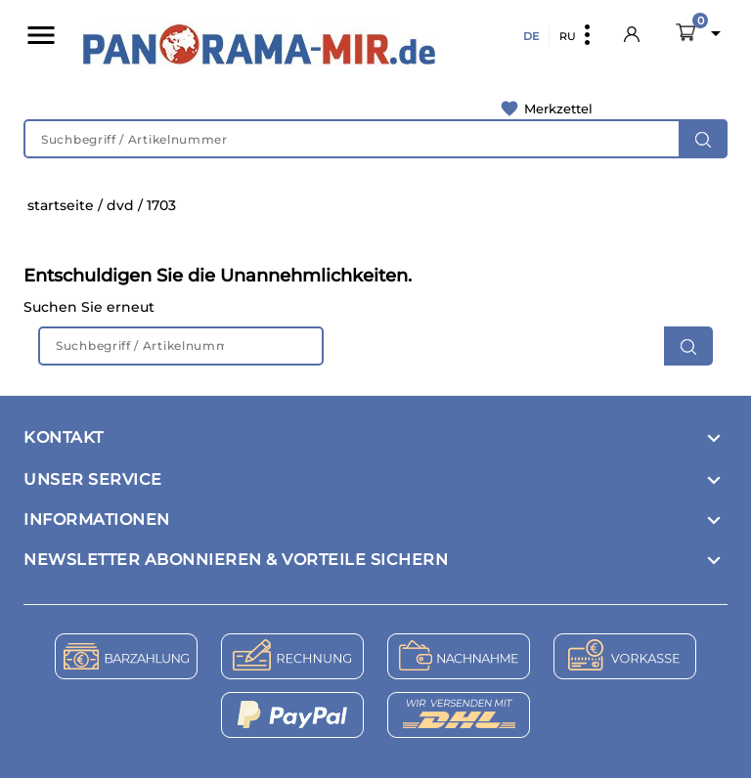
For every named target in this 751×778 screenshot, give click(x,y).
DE (531, 36)
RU (567, 36)
